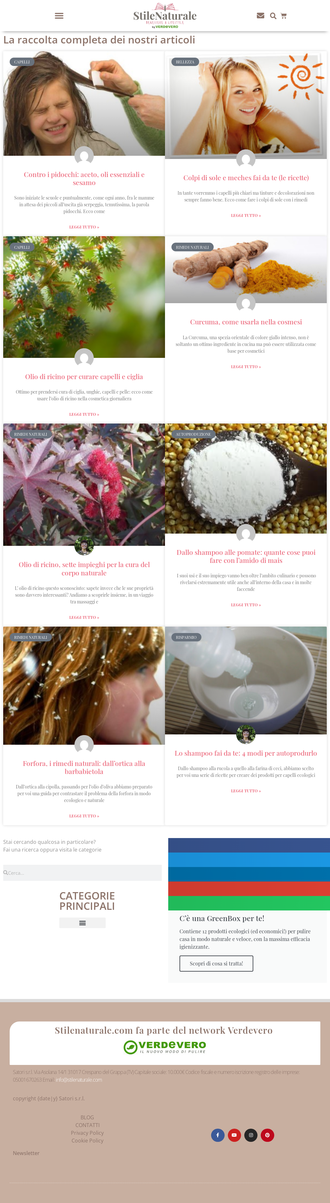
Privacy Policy (87, 1132)
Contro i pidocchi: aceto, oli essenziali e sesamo (84, 178)
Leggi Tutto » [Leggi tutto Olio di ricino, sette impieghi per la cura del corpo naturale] (84, 617)
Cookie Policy (87, 1140)
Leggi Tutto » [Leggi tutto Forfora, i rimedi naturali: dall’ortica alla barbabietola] (84, 815)
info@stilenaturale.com (79, 1079)
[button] (59, 16)
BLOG (87, 1117)
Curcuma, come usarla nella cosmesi (246, 321)
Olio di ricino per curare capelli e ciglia (84, 376)
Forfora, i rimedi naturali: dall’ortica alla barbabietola (84, 767)
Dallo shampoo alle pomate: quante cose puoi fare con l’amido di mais (246, 555)
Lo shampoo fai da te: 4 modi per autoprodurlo (246, 752)
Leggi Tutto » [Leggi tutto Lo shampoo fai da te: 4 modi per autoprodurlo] (246, 790)
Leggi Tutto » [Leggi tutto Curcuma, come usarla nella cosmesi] (246, 366)
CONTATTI (87, 1125)
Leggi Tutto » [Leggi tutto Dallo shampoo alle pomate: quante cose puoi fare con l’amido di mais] (246, 604)
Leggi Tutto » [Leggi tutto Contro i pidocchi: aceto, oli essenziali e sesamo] (84, 226)
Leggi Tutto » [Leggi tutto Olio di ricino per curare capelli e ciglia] (84, 414)
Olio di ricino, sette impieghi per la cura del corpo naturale (84, 568)
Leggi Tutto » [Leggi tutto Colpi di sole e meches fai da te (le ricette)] (246, 215)
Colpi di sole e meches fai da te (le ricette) (246, 177)
